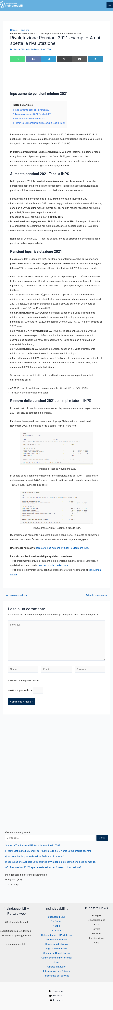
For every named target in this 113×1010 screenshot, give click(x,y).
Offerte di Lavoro (56, 966)
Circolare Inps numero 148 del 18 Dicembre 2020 (62, 547)
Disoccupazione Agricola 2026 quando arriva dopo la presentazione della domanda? (50, 861)
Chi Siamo (56, 921)
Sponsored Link (56, 916)
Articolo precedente (15, 595)
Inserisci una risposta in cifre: (24, 680)
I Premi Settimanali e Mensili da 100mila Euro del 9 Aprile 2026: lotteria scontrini (48, 850)
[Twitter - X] (56, 995)
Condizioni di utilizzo (56, 944)
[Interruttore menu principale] (110, 5)
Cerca (102, 837)
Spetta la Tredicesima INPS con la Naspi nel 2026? (32, 845)
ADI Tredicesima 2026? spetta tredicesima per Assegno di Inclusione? (43, 867)
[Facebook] (56, 991)
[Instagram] (57, 1000)
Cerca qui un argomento (18, 832)
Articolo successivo (98, 595)
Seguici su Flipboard (56, 948)
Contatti (56, 930)
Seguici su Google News (56, 953)
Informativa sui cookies (56, 975)
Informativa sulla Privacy (56, 971)
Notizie (56, 925)
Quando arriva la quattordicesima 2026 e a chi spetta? (34, 856)
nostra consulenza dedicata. (53, 565)
